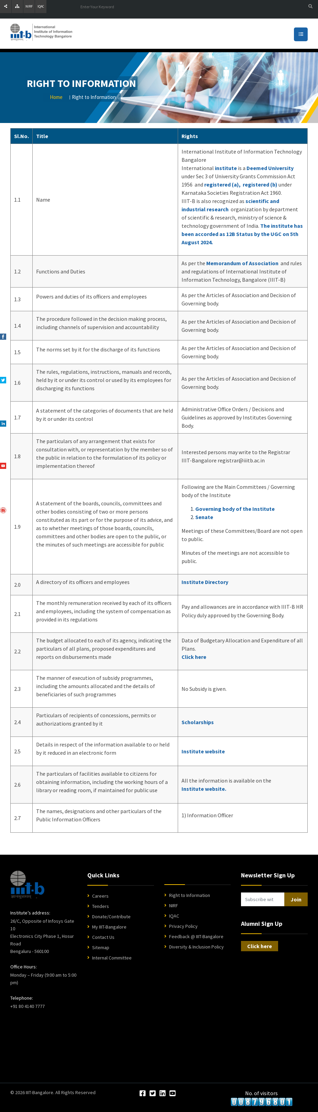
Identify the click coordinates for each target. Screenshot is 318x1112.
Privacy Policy (183, 926)
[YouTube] (172, 1093)
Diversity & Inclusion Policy (196, 947)
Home (56, 97)
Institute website (203, 751)
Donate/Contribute (111, 916)
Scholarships (198, 722)
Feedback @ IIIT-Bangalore (196, 936)
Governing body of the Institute (235, 508)
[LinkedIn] (163, 1093)
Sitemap (100, 947)
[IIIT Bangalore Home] (27, 884)
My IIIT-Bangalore (109, 927)
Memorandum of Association (242, 263)
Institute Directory (205, 582)
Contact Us (103, 937)
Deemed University (270, 168)
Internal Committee (112, 958)
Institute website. (204, 788)
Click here (194, 656)
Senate (204, 517)
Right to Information (189, 895)
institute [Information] (226, 168)
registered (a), (222, 184)
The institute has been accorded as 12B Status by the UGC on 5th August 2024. (242, 234)
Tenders (100, 906)
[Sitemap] (17, 6)
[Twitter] (153, 1093)
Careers (100, 896)
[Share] (5, 6)
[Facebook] (143, 1093)
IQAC (40, 6)
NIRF (29, 6)
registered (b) (260, 184)
